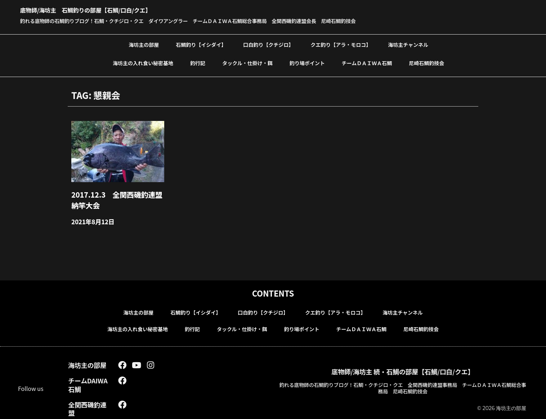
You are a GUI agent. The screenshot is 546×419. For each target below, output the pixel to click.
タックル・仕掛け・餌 (247, 62)
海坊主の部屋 (144, 44)
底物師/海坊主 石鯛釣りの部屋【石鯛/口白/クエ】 (110, 9)
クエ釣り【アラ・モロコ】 (340, 44)
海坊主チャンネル (408, 44)
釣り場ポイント (307, 62)
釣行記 (197, 62)
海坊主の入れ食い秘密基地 (143, 62)
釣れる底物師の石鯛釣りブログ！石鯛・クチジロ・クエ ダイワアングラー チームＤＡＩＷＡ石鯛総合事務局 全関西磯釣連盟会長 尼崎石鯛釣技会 (212, 20)
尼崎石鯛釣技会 (426, 62)
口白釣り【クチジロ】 (268, 44)
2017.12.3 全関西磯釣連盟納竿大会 (115, 197)
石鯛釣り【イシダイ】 (201, 44)
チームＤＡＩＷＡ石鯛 (367, 62)
